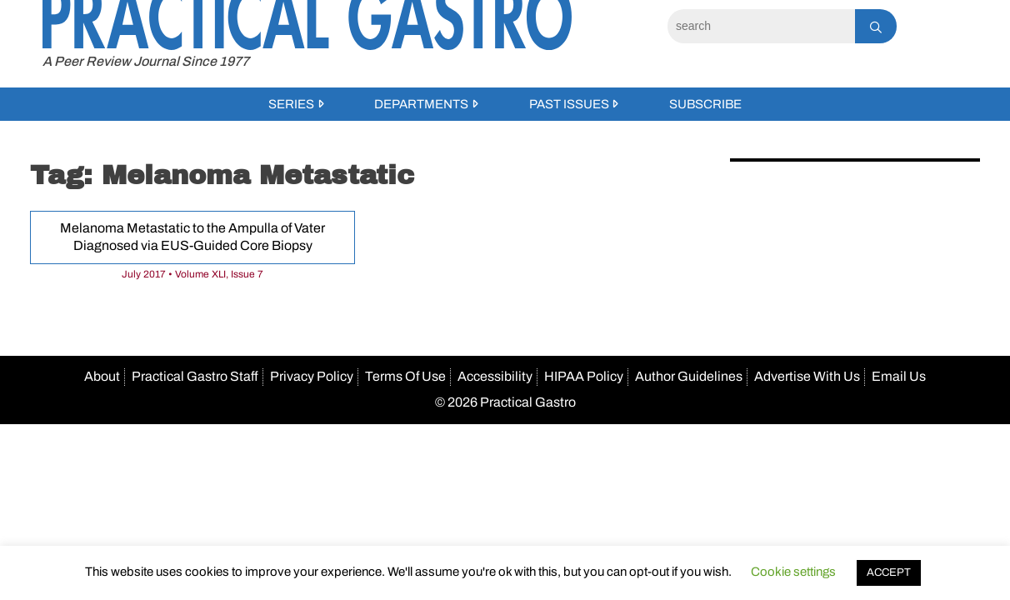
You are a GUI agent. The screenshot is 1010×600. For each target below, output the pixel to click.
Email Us (899, 376)
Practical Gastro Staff (195, 376)
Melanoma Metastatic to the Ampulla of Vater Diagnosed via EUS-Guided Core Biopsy (192, 236)
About (102, 376)
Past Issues (569, 104)
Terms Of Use (405, 376)
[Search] (761, 26)
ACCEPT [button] (889, 572)
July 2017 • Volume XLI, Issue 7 (192, 274)
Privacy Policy (311, 376)
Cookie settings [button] (793, 571)
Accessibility (495, 376)
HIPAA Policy (583, 376)
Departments (421, 104)
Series (291, 104)
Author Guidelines (688, 376)
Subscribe (705, 104)
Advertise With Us (807, 376)
